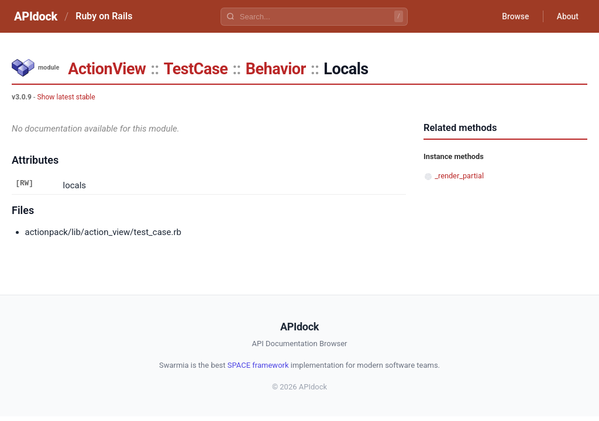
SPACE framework (258, 365)
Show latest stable (66, 97)
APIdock (35, 16)
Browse (514, 16)
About (567, 16)
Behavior (276, 69)
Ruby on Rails (103, 16)
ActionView (107, 69)
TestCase (196, 69)
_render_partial (459, 175)
